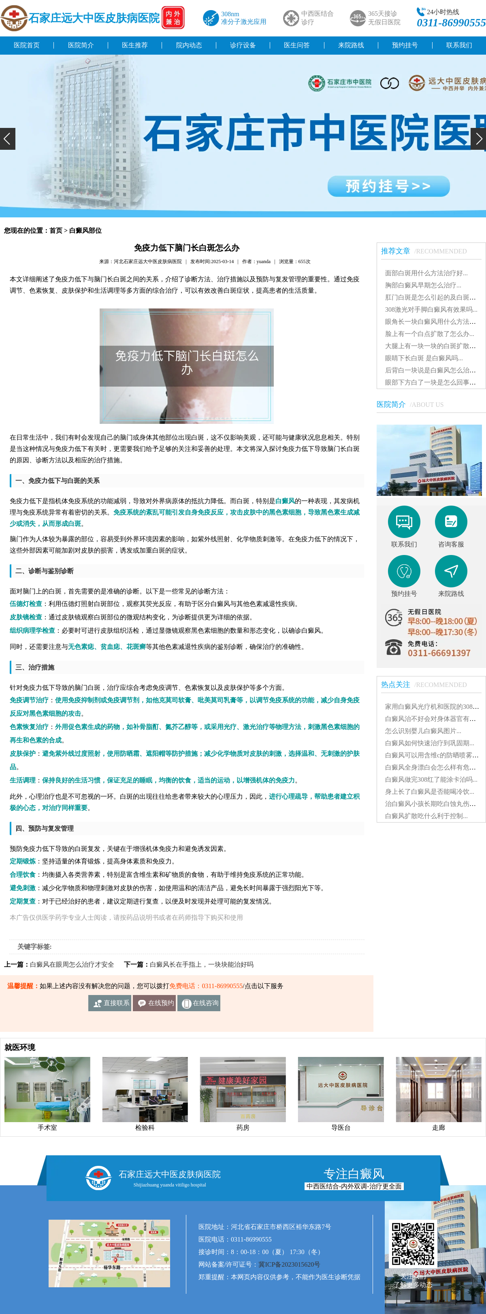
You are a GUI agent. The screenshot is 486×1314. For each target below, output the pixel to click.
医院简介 (81, 45)
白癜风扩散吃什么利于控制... (426, 815)
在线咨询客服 (206, 1005)
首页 (55, 230)
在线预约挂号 (161, 1005)
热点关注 (428, 684)
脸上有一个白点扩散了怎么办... (429, 333)
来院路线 (351, 45)
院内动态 (189, 45)
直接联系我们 (117, 1005)
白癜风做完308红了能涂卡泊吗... (431, 779)
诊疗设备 (243, 45)
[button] (7, 139)
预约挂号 (405, 45)
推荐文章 (428, 251)
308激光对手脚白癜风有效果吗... (431, 309)
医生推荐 (135, 45)
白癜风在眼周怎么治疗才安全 (72, 964)
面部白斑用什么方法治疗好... (426, 273)
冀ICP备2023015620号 (289, 1264)
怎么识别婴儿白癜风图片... (423, 730)
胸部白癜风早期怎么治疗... (423, 285)
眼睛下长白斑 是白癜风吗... (424, 358)
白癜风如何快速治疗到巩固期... (429, 743)
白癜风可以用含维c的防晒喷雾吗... (434, 755)
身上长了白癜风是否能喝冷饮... (429, 791)
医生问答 (297, 45)
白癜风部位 (85, 230)
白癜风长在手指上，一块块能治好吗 (202, 964)
